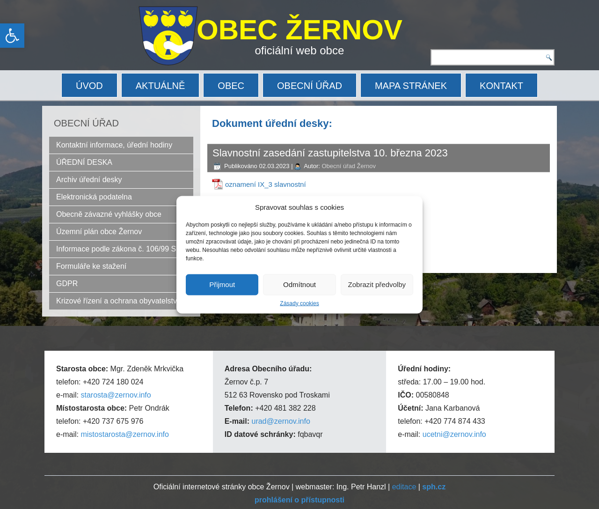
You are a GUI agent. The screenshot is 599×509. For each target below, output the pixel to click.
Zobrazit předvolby (377, 284)
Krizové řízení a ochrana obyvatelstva (118, 301)
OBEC (231, 86)
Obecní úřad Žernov (348, 166)
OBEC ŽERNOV (299, 29)
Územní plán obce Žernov (99, 232)
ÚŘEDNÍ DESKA (84, 162)
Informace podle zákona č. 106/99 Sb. (119, 249)
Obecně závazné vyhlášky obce (108, 214)
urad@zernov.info (280, 421)
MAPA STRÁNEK (411, 86)
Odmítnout (299, 284)
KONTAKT (501, 86)
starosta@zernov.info (115, 395)
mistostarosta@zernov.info (124, 434)
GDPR (67, 284)
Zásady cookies (299, 303)
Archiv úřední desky (89, 180)
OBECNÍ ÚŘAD (309, 86)
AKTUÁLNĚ (160, 86)
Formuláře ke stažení (91, 266)
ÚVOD (89, 86)
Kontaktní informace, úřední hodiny (114, 145)
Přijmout (222, 284)
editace (404, 487)
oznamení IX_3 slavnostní (265, 184)
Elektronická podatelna (94, 197)
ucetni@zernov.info (454, 434)
